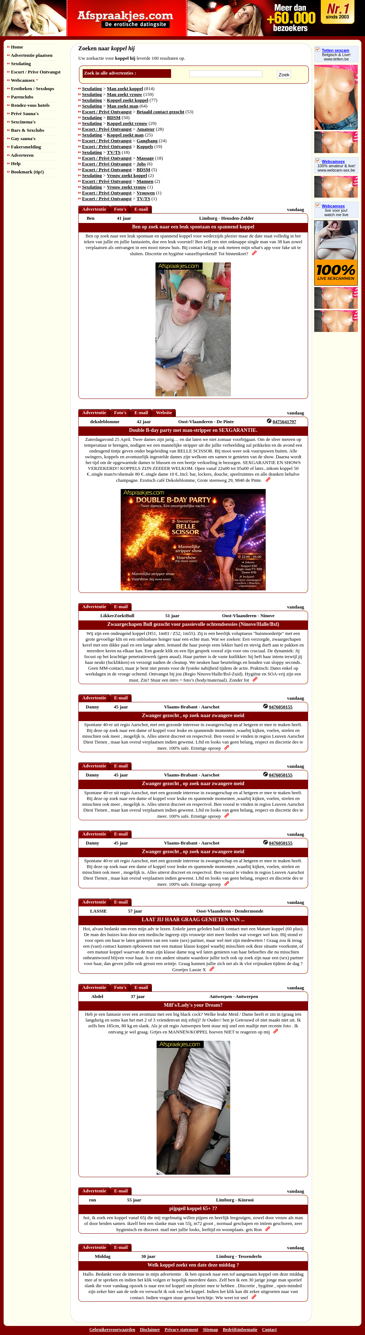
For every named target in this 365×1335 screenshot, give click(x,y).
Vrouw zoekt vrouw (126, 187)
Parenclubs (20, 97)
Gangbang (147, 140)
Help (14, 163)
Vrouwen (146, 192)
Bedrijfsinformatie (240, 1329)
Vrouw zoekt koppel (127, 175)
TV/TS (114, 152)
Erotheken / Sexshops (30, 88)
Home (15, 47)
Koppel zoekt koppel (127, 100)
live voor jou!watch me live (336, 212)
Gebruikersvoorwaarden (112, 1329)
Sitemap (210, 1329)
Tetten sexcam (332, 50)
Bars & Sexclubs (25, 130)
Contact (269, 1329)
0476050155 (281, 706)
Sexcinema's (21, 122)
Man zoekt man (122, 106)
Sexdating (19, 63)
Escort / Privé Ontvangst (107, 111)
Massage (145, 158)
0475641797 (284, 421)
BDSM (114, 117)
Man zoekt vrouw (124, 94)
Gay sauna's (21, 138)
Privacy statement (181, 1329)
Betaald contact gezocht (160, 111)
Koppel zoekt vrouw (127, 123)
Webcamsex (22, 80)
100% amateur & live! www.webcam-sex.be (337, 168)
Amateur (146, 129)
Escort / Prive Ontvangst (34, 72)
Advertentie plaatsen (30, 55)
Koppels (145, 146)
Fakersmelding (24, 146)
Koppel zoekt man (125, 135)
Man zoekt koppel (125, 88)
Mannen (145, 181)
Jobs (141, 164)
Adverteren (20, 155)
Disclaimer (150, 1329)
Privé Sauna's (22, 113)
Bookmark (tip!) (25, 171)
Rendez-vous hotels (28, 105)
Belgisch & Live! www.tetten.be (336, 56)
